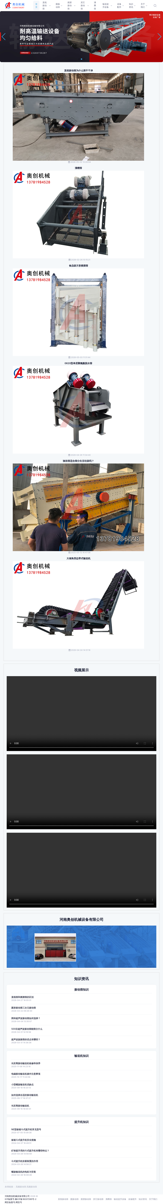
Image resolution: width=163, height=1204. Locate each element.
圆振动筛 (74, 1199)
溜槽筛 (78, 168)
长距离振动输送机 (20, 1105)
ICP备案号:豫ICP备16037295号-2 (20, 1199)
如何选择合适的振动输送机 (24, 1095)
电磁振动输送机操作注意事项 (25, 1073)
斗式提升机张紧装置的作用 (24, 1161)
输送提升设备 (120, 1199)
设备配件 (132, 1199)
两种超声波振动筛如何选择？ (25, 1018)
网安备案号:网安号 (13, 1202)
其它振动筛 (98, 1199)
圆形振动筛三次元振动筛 (23, 1007)
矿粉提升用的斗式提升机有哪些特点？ (30, 1150)
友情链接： (10, 1186)
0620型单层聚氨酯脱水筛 (78, 363)
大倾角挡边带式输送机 (78, 558)
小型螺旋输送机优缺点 (22, 1084)
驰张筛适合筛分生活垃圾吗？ (78, 461)
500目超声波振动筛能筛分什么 (26, 1029)
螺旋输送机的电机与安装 (23, 1171)
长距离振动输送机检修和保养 (25, 1063)
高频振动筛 (21, 1186)
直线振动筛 (63, 1199)
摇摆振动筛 (86, 1199)
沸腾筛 (109, 1199)
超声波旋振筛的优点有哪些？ (25, 1039)
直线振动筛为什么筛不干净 (78, 70)
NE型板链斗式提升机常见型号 (26, 1129)
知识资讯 (143, 1199)
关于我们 (153, 1199)
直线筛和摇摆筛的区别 (22, 997)
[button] (79, 59)
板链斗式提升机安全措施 (23, 1140)
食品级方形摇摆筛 (78, 265)
